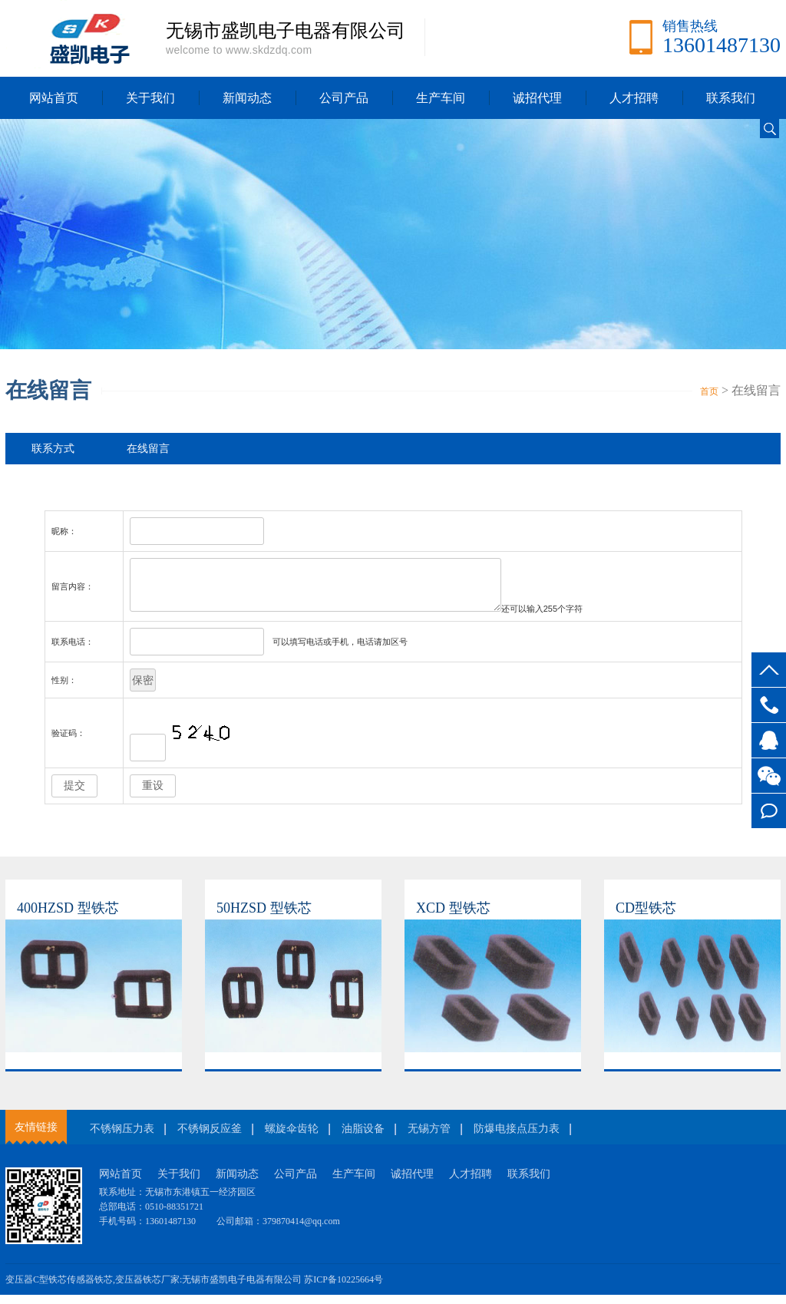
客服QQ (768, 740)
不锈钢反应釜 (209, 1138)
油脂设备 (363, 1138)
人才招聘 (634, 97)
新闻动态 (247, 97)
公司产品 (343, 97)
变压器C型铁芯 (36, 1288)
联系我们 (730, 97)
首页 (709, 391)
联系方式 (52, 448)
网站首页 (53, 97)
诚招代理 (537, 97)
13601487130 (768, 705)
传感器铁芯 (90, 1288)
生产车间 (440, 97)
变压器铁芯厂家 (147, 1288)
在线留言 (768, 811)
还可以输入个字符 (563, 617)
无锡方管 (429, 1138)
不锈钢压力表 (122, 1138)
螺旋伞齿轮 (292, 1138)
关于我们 (150, 97)
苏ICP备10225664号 (343, 1288)
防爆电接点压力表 (517, 1138)
